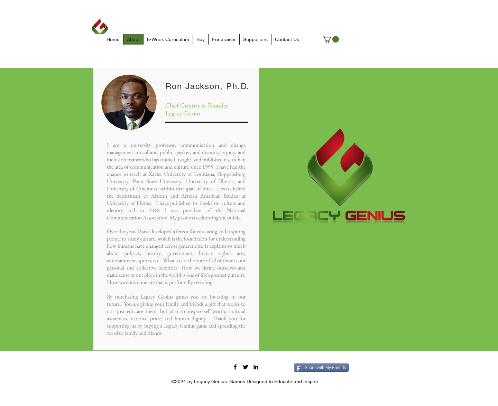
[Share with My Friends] (321, 367)
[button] (331, 39)
